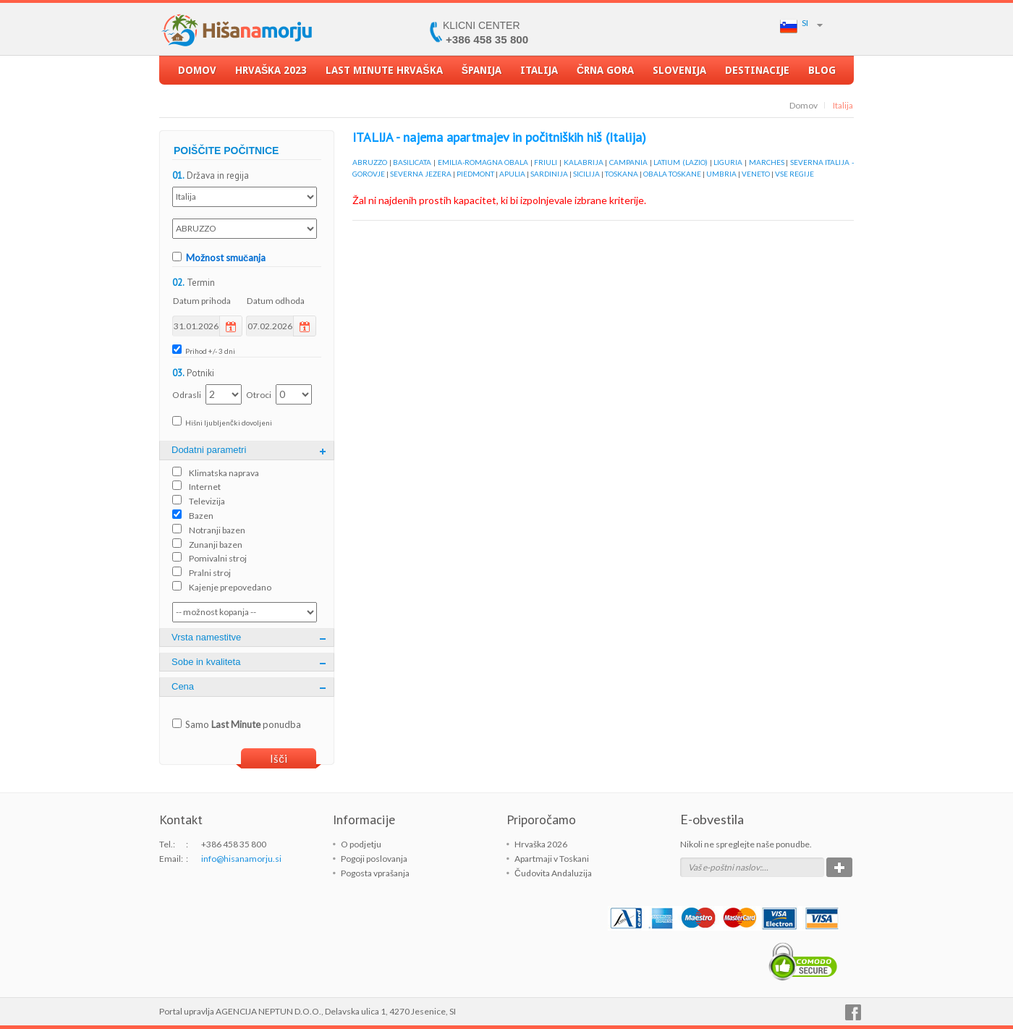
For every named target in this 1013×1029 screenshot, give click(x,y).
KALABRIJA (583, 162)
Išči (278, 758)
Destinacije (757, 74)
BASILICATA (412, 162)
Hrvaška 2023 (271, 74)
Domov (197, 74)
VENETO (756, 173)
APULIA (512, 173)
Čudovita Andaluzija (553, 873)
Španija (481, 74)
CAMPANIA (628, 162)
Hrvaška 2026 (540, 844)
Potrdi (839, 867)
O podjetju (361, 844)
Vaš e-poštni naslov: (725, 867)
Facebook (853, 1012)
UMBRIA (721, 173)
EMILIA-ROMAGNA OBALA (483, 162)
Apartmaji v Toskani (551, 858)
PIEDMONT (475, 173)
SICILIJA (586, 173)
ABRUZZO (369, 162)
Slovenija (679, 74)
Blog (822, 74)
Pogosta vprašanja (375, 873)
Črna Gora (605, 74)
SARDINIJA (549, 173)
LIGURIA (727, 162)
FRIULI (545, 162)
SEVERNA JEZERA (421, 173)
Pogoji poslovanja (374, 858)
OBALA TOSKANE (672, 173)
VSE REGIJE (794, 173)
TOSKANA (621, 173)
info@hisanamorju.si (241, 858)
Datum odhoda (276, 300)
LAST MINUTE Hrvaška (384, 74)
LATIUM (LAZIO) (680, 162)
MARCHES (766, 162)
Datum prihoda (202, 300)
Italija (539, 74)
